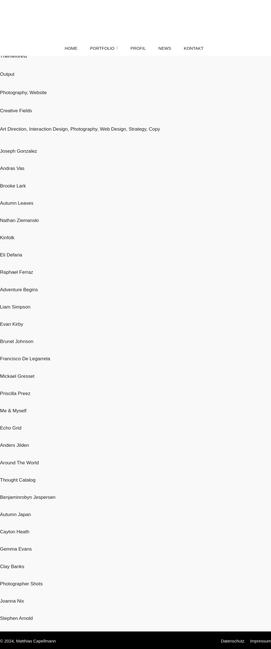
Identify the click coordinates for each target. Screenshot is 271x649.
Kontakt (194, 48)
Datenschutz (232, 641)
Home (71, 48)
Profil (138, 48)
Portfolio (102, 48)
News (164, 48)
